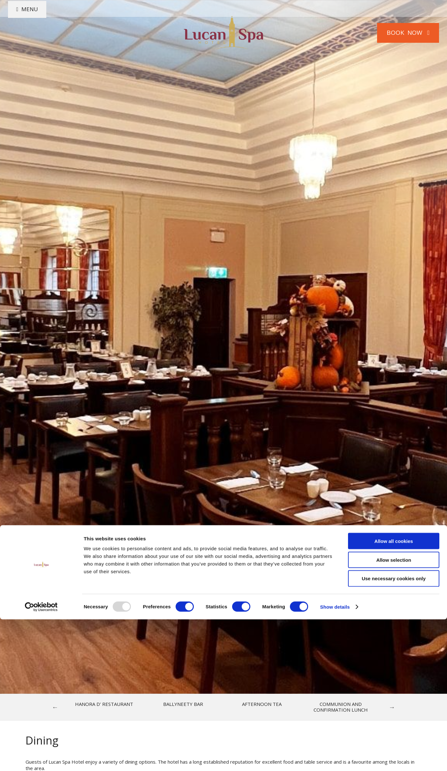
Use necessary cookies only (394, 730)
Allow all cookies (394, 692)
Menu (36, 32)
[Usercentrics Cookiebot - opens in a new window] (41, 758)
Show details (335, 758)
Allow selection (393, 711)
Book (400, 32)
